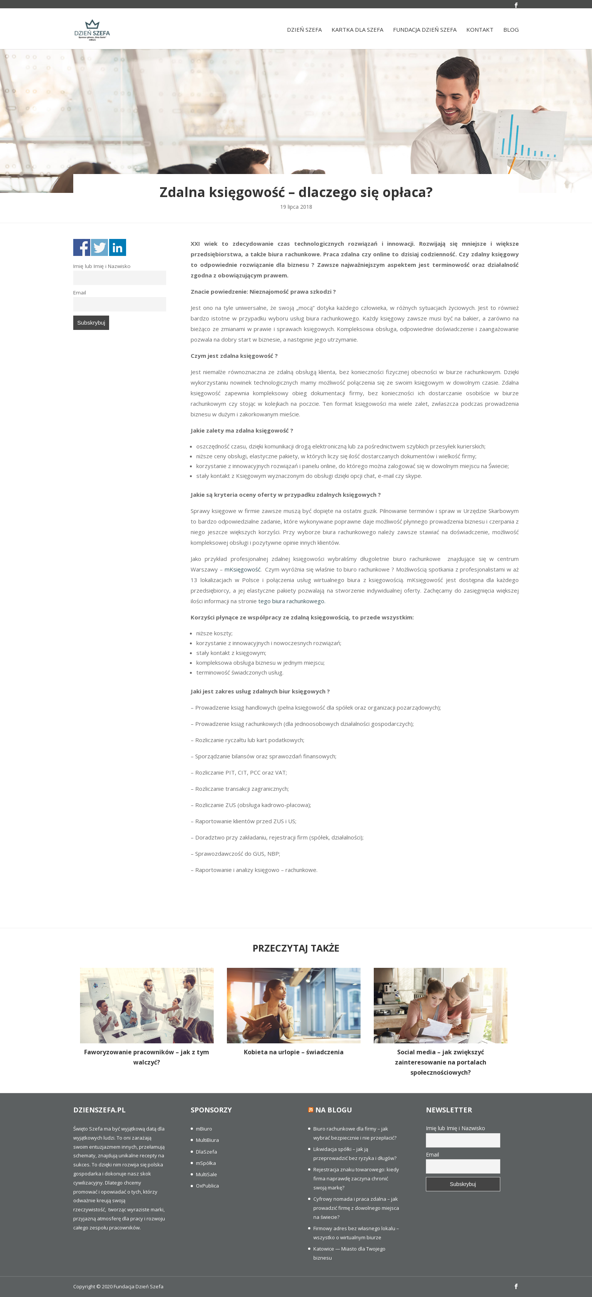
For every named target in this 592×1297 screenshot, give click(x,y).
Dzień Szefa (304, 31)
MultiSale (206, 1174)
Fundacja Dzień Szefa (424, 31)
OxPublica (207, 1185)
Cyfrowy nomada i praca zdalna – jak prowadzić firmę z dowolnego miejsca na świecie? (356, 1207)
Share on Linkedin (117, 247)
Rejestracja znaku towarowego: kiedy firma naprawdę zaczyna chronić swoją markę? (356, 1178)
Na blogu (333, 1109)
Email (79, 292)
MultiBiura (207, 1140)
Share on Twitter (99, 247)
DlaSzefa (206, 1151)
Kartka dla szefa (357, 31)
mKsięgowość (243, 569)
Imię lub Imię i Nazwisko (102, 266)
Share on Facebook (81, 247)
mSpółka (206, 1163)
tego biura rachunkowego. (291, 601)
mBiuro (204, 1128)
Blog (511, 31)
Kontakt (479, 31)
